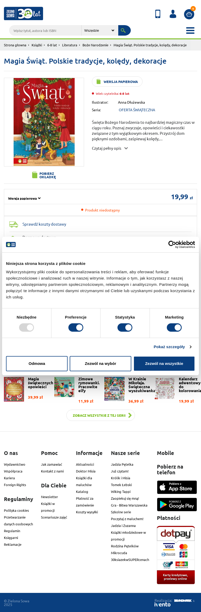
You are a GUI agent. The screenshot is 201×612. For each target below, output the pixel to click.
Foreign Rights (15, 484)
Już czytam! (120, 471)
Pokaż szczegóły (169, 346)
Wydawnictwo (14, 464)
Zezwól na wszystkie (164, 363)
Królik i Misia (120, 478)
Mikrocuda (119, 552)
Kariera (9, 478)
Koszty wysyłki (87, 512)
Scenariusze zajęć (54, 517)
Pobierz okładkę (47, 175)
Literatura (69, 45)
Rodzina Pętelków (125, 546)
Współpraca (13, 471)
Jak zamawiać (51, 464)
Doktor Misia (86, 471)
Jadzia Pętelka (122, 464)
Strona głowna (15, 45)
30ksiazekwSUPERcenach (130, 559)
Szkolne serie (121, 512)
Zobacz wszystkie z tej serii (99, 415)
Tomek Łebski (121, 484)
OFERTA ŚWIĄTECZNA (137, 109)
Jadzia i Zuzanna (123, 525)
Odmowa (37, 363)
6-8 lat (52, 45)
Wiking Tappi (121, 491)
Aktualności (85, 464)
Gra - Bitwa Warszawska (129, 505)
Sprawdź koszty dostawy (44, 223)
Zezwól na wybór (100, 363)
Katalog (82, 491)
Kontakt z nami (52, 471)
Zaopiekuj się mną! (125, 498)
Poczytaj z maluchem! (127, 518)
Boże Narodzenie (95, 45)
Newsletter (49, 496)
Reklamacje (12, 544)
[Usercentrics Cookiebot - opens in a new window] (172, 244)
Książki (37, 45)
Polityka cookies (16, 510)
